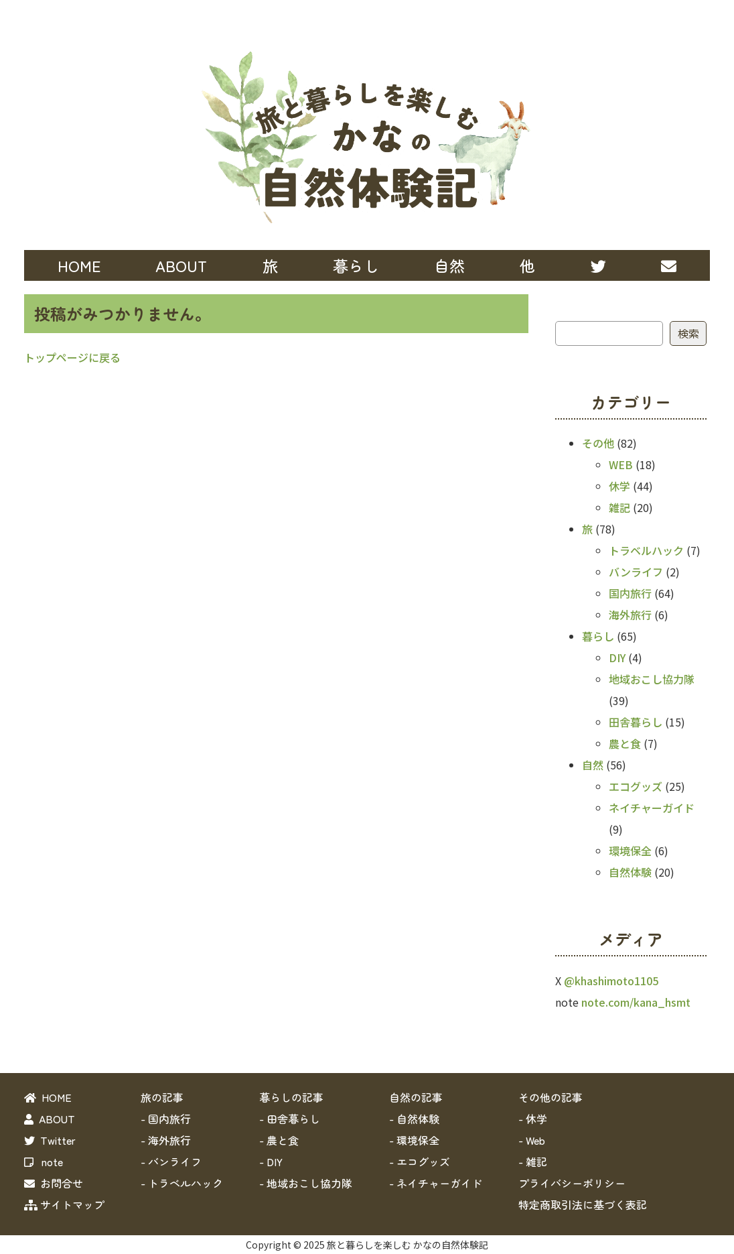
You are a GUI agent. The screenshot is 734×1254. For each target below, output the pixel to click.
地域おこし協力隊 (651, 679)
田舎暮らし (635, 722)
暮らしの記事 (291, 1097)
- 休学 (532, 1119)
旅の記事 (162, 1097)
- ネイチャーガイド (435, 1183)
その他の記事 (550, 1097)
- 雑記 (532, 1161)
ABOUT (181, 265)
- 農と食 (279, 1140)
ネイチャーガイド (651, 808)
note (43, 1161)
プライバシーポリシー (572, 1183)
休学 (619, 486)
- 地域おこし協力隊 (305, 1183)
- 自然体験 (414, 1119)
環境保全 (630, 850)
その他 (598, 443)
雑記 (619, 507)
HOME (79, 265)
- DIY (271, 1161)
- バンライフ (171, 1161)
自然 (592, 765)
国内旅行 (630, 593)
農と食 (625, 743)
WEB (621, 464)
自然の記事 (416, 1097)
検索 (688, 333)
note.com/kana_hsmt (635, 1002)
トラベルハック (646, 550)
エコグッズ (635, 786)
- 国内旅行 (166, 1119)
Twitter (50, 1140)
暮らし (598, 636)
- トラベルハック (182, 1183)
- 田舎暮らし (289, 1119)
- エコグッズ (419, 1161)
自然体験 (630, 872)
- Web (531, 1140)
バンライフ (636, 572)
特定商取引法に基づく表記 (582, 1204)
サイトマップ (64, 1204)
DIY (617, 657)
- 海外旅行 (166, 1140)
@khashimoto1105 (611, 981)
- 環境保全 (414, 1140)
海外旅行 (630, 615)
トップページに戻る (72, 357)
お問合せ (53, 1183)
